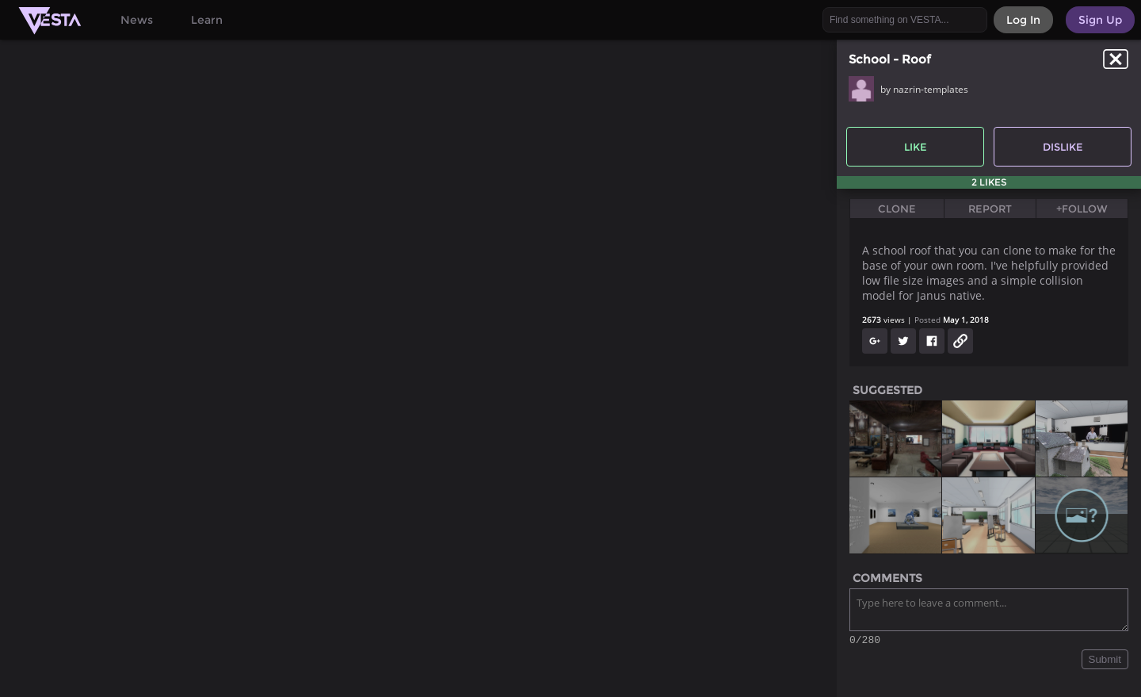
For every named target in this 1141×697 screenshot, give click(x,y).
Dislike (1063, 146)
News (136, 20)
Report (990, 208)
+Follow (1082, 208)
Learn (207, 20)
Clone (897, 208)
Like (915, 146)
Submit (1105, 662)
